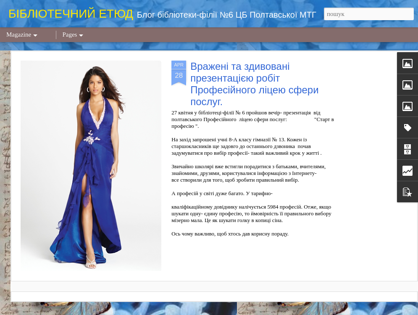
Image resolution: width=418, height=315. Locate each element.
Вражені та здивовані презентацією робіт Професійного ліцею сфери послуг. (254, 84)
